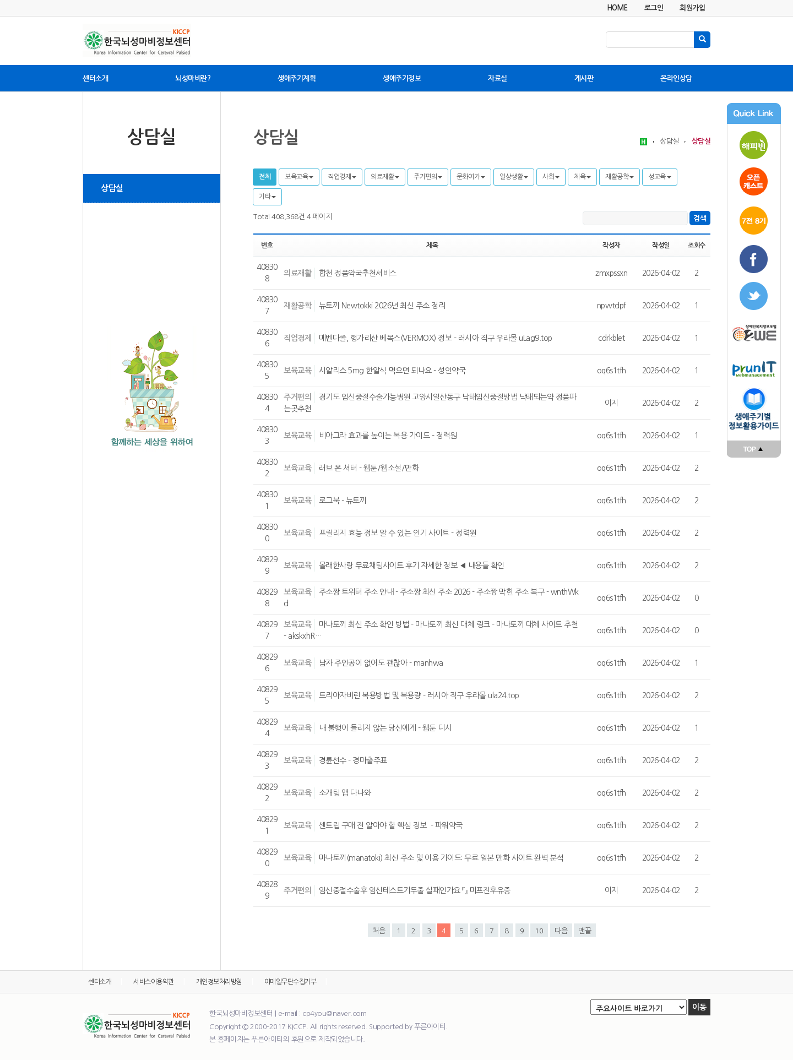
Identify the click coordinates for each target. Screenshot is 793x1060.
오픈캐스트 (754, 181)
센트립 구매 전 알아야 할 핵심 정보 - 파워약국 (391, 825)
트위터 (754, 297)
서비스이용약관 (153, 982)
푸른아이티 (754, 369)
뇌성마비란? (192, 78)
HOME (617, 8)
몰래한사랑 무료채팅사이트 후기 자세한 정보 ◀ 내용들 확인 (411, 565)
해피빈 (754, 143)
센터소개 (95, 78)
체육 (582, 176)
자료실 (497, 78)
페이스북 (754, 259)
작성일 (661, 245)
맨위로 (754, 449)
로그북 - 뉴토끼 (343, 500)
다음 (561, 930)
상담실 (112, 188)
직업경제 (342, 176)
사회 (551, 176)
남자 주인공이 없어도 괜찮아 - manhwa (381, 663)
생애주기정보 (402, 78)
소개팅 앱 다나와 (345, 793)
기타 (267, 196)
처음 (378, 930)
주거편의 (428, 176)
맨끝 (584, 930)
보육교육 (299, 176)
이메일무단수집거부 (290, 982)
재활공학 (619, 176)
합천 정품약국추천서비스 (358, 273)
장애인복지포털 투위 (754, 333)
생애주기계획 (297, 78)
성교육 (659, 176)
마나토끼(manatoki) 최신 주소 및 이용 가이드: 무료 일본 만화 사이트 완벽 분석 (441, 858)
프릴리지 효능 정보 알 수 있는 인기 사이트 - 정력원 (397, 533)
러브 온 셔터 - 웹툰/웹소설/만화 (369, 468)
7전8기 (754, 220)
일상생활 (513, 176)
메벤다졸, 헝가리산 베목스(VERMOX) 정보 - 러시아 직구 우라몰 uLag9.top (435, 338)
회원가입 (692, 8)
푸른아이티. (431, 1026)
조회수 (696, 245)
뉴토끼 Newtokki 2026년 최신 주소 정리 (382, 305)
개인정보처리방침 (219, 982)
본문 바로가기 (0, 0)
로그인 (654, 8)
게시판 (584, 78)
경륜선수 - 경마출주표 (353, 760)
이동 (699, 1007)
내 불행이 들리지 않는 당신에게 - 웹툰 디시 (385, 728)
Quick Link (754, 113)
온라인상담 (676, 78)
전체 (264, 176)
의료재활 (385, 176)
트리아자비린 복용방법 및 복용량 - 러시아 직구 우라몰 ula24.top (419, 695)
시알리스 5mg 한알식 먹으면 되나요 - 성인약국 (392, 370)
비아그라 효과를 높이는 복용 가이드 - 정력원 (388, 435)
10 (539, 930)
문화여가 (471, 176)
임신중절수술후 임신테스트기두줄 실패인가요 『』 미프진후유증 (414, 890)
